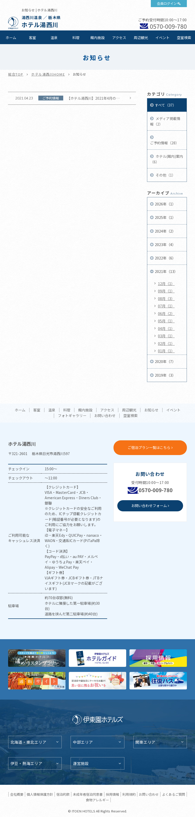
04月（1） (166, 328)
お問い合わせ (105, 415)
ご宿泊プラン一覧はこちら (149, 447)
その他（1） (165, 175)
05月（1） (166, 320)
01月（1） (166, 350)
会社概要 (16, 794)
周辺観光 (141, 37)
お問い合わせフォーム (149, 505)
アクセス (119, 37)
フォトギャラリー (72, 415)
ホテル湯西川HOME (48, 74)
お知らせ (151, 410)
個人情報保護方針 (40, 794)
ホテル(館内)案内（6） (166, 159)
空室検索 (184, 37)
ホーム (11, 37)
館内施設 (97, 37)
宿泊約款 (63, 794)
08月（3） (166, 298)
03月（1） (166, 335)
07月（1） (166, 305)
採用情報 (112, 794)
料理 (75, 37)
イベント (162, 37)
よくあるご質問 (173, 794)
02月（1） (166, 343)
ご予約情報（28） (164, 142)
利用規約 (129, 794)
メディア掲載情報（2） (165, 121)
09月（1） (166, 290)
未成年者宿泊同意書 (88, 794)
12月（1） (166, 283)
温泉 (54, 37)
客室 (32, 37)
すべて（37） (165, 105)
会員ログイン (167, 3)
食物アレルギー (97, 799)
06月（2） (166, 313)
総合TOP (15, 74)
